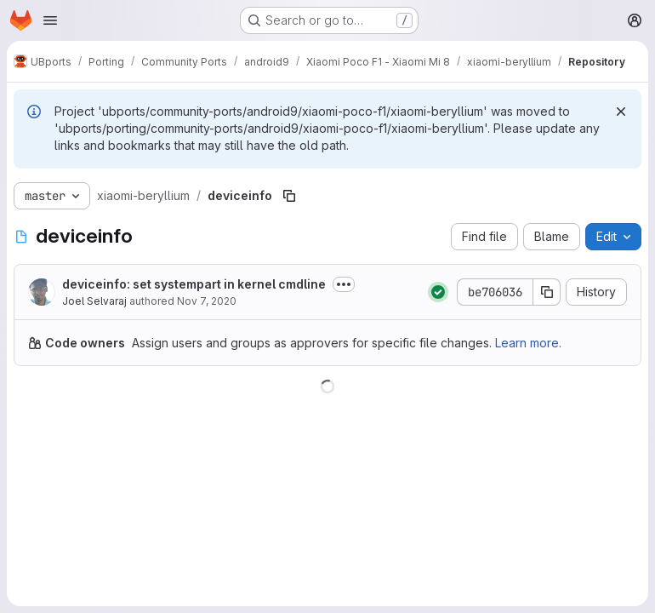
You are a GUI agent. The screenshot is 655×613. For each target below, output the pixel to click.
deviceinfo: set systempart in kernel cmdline (194, 284)
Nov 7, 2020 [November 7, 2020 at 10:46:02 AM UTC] (206, 301)
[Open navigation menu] (50, 20)
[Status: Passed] (438, 292)
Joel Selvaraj (94, 301)
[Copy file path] (289, 195)
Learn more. (528, 342)
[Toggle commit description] (344, 284)
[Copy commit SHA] (547, 292)
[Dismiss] (621, 111)
